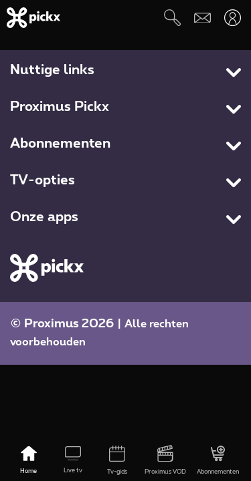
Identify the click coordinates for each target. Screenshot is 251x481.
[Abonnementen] (217, 461)
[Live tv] (73, 461)
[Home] (29, 461)
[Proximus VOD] (165, 461)
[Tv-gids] (117, 461)
